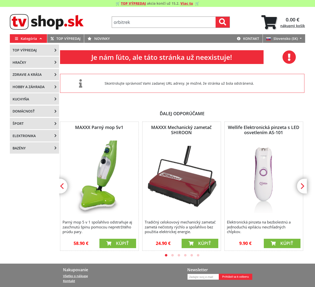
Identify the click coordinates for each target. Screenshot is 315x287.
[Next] (302, 186)
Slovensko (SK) (282, 38)
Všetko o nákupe (75, 276)
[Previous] (62, 186)
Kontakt (248, 38)
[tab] (283, 22)
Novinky (99, 38)
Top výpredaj (65, 38)
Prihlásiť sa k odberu (235, 276)
